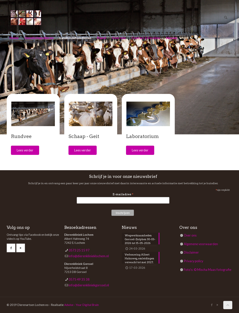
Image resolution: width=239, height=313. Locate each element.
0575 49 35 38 (79, 279)
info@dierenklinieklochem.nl (89, 256)
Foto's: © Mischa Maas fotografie (207, 270)
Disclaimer (191, 252)
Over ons (190, 235)
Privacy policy (193, 261)
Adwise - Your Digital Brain (81, 304)
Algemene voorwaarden (201, 244)
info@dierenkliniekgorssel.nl (89, 285)
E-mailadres (123, 194)
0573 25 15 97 (79, 250)
